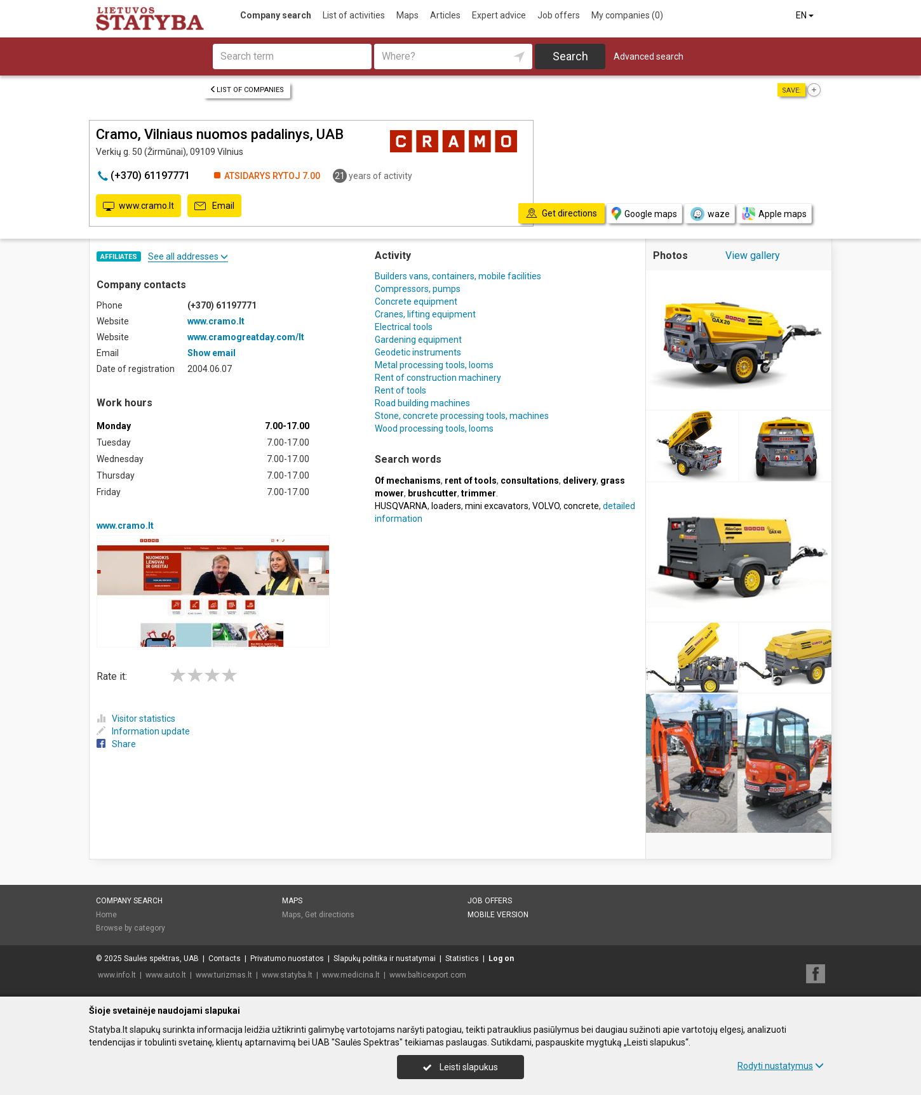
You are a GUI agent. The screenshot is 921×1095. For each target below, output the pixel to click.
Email (214, 206)
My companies (627, 15)
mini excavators (496, 506)
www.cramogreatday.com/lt (245, 337)
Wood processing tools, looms (434, 428)
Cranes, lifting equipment (425, 314)
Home (106, 914)
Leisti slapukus (460, 1067)
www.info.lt (117, 975)
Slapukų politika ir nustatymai (384, 958)
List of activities (354, 15)
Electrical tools (404, 327)
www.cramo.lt (138, 206)
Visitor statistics (136, 718)
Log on (501, 958)
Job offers (558, 15)
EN (806, 15)
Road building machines (422, 403)
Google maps (644, 213)
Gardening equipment (418, 340)
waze (709, 214)
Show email (211, 353)
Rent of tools (400, 390)
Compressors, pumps (417, 289)
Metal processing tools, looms (434, 365)
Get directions (329, 914)
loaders (446, 506)
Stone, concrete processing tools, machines (462, 416)
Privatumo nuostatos (287, 958)
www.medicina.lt (351, 975)
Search (570, 56)
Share (116, 744)
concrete (581, 506)
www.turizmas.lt (224, 975)
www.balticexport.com (427, 975)
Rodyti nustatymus (780, 1066)
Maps (407, 15)
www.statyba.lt (287, 975)
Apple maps (774, 213)
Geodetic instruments (418, 352)
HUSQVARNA (401, 506)
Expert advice (499, 15)
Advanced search (648, 56)
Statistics (462, 958)
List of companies (247, 90)
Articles (445, 15)
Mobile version (497, 914)
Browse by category (130, 928)
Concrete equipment (416, 301)
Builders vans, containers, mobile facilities (459, 276)
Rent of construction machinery (438, 378)
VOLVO (546, 506)
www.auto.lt (165, 975)
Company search (275, 15)
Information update (143, 731)
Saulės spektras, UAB (161, 958)
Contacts (224, 958)
